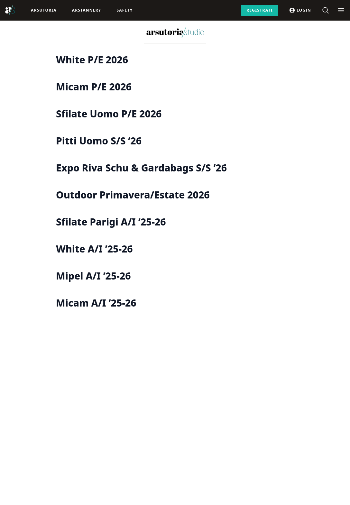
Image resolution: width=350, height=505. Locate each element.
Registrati (259, 10)
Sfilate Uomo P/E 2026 (108, 113)
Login (300, 10)
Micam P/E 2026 (94, 86)
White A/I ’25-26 (94, 248)
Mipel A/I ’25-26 (93, 275)
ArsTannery (86, 10)
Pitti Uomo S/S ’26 (99, 140)
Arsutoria (44, 10)
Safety (124, 10)
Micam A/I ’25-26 (96, 302)
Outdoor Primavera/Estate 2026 (133, 194)
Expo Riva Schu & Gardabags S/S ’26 (141, 167)
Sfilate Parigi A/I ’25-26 (111, 221)
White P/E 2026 (92, 59)
